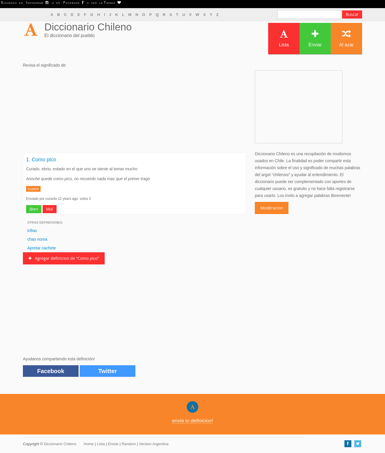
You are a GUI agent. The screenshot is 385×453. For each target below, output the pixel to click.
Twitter (107, 371)
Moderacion (271, 208)
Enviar (315, 38)
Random (129, 444)
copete (33, 188)
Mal (49, 209)
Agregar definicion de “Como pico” (63, 258)
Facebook (50, 371)
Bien (34, 209)
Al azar (346, 38)
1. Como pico (41, 159)
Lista (284, 38)
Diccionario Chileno (88, 26)
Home (89, 444)
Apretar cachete (41, 248)
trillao (32, 230)
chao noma (37, 239)
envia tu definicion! (192, 420)
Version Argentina (153, 444)
